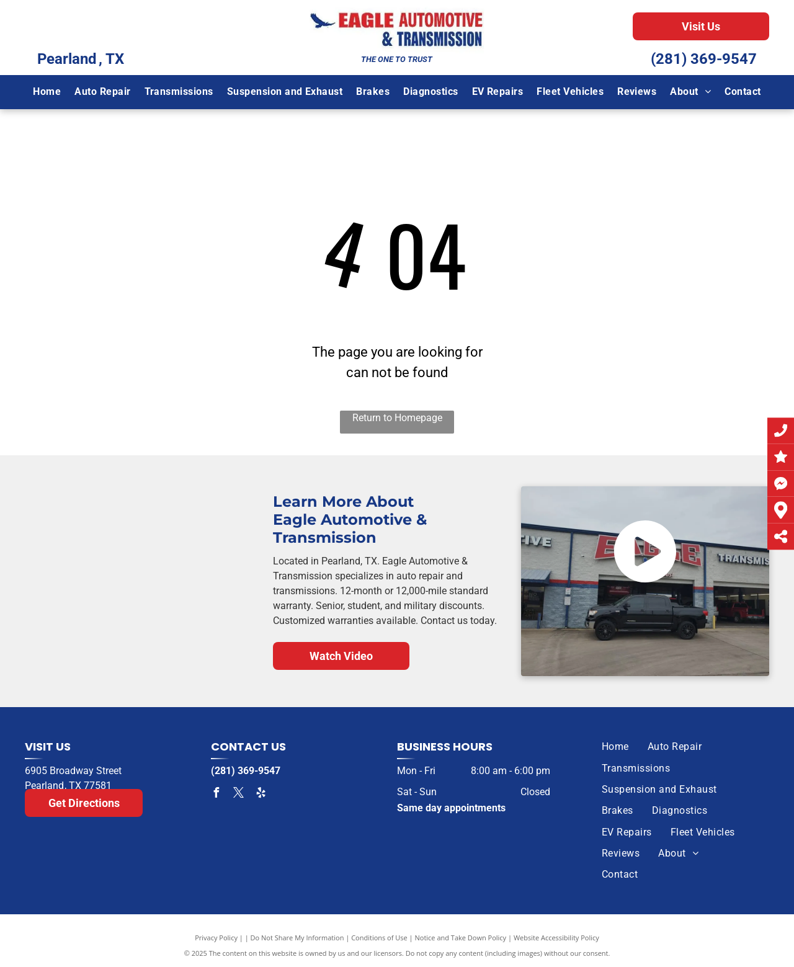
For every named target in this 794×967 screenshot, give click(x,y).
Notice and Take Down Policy (461, 937)
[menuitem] (47, 91)
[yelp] (260, 794)
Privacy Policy (216, 937)
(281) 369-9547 (704, 59)
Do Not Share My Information (297, 937)
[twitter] (238, 794)
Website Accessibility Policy (556, 937)
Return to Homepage (397, 418)
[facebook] (216, 794)
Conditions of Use (379, 937)
